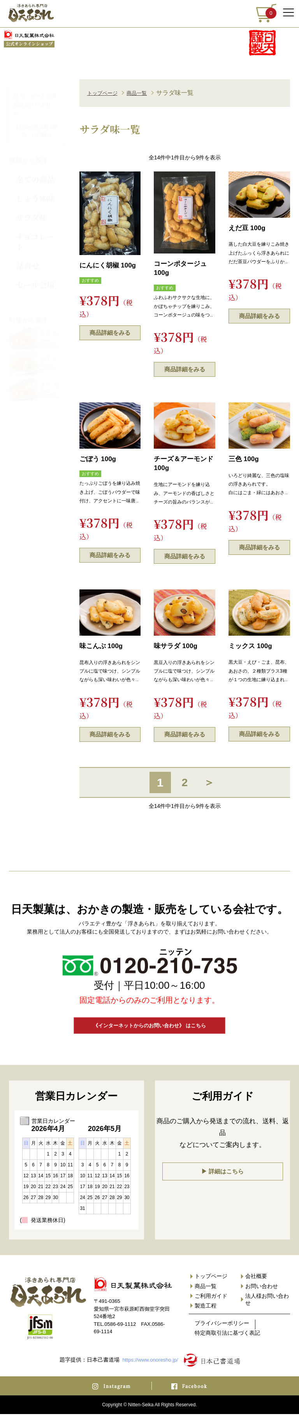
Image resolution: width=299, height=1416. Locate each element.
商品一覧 (146, 92)
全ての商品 (35, 173)
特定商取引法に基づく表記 (227, 1335)
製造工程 (205, 1307)
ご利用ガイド (211, 1298)
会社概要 (256, 1278)
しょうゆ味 (35, 192)
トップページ (106, 92)
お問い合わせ (261, 1288)
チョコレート (35, 235)
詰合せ (27, 259)
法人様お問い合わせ (267, 1301)
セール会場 (35, 278)
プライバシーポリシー (222, 1325)
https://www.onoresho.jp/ (150, 1361)
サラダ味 (31, 211)
